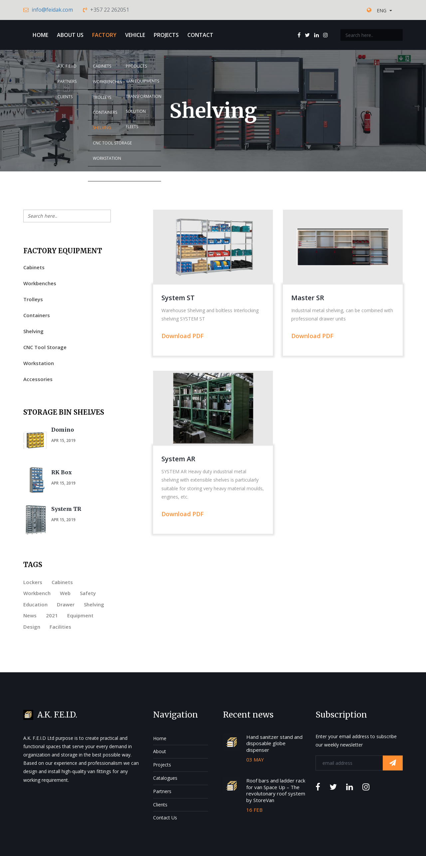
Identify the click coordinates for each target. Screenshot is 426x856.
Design (31, 626)
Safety (88, 593)
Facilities (60, 626)
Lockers (32, 582)
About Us (70, 35)
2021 (52, 615)
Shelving (33, 331)
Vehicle (135, 35)
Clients (160, 804)
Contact (200, 35)
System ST (178, 297)
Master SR (307, 297)
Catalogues (165, 778)
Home (40, 35)
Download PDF (182, 336)
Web (65, 593)
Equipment (80, 615)
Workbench (37, 593)
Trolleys (33, 299)
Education (35, 604)
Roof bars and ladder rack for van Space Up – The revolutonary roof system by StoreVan (275, 790)
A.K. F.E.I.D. (57, 715)
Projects (166, 35)
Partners (162, 791)
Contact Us (165, 817)
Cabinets (34, 267)
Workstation (38, 363)
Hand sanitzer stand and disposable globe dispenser (274, 743)
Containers (36, 315)
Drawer (66, 604)
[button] (384, 10)
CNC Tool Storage (45, 347)
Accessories (38, 379)
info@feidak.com (52, 9)
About (159, 751)
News (30, 615)
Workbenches (39, 283)
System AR (178, 458)
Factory (104, 35)
